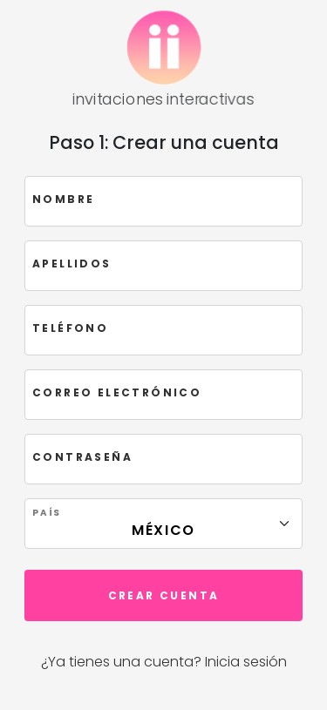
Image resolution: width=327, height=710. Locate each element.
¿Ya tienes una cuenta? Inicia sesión (164, 662)
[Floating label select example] (163, 523)
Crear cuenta (164, 595)
